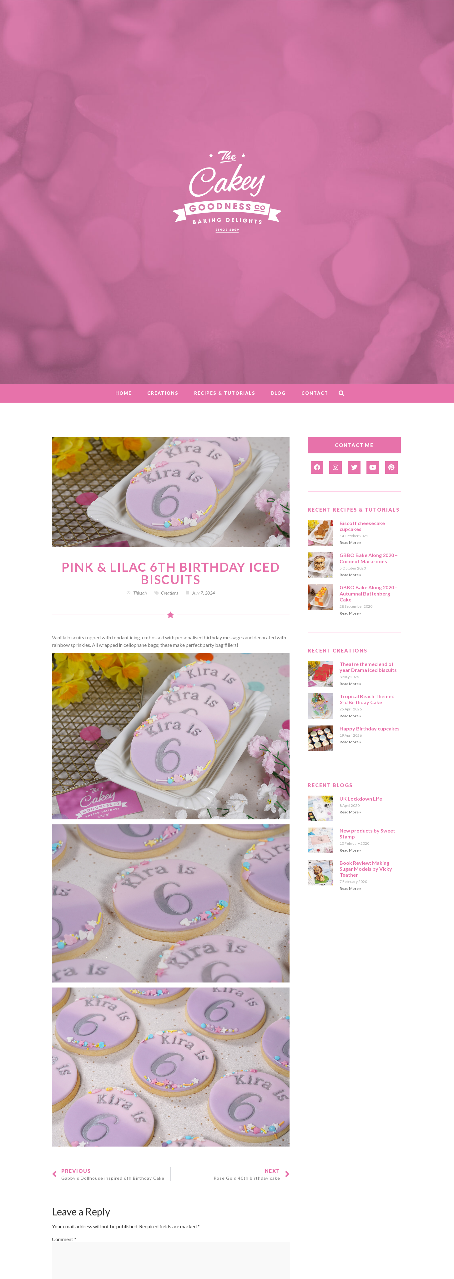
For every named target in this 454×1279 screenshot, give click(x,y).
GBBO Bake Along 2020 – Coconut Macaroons (369, 558)
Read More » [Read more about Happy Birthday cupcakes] (350, 742)
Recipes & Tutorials (224, 393)
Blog (278, 393)
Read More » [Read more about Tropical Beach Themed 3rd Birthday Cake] (350, 716)
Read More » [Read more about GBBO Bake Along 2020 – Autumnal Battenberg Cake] (350, 613)
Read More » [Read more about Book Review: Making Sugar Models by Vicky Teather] (350, 888)
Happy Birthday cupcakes (370, 728)
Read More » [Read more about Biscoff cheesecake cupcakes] (350, 542)
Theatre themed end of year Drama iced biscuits (368, 667)
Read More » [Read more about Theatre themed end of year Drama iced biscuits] (350, 683)
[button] (341, 393)
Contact (314, 393)
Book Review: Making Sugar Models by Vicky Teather (366, 869)
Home (123, 393)
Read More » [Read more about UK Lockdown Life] (350, 812)
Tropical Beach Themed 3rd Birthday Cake (367, 699)
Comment (64, 1239)
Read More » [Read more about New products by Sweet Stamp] (350, 850)
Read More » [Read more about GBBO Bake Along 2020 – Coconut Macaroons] (350, 574)
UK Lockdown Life (361, 799)
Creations (163, 393)
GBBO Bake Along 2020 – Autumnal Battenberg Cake (369, 593)
